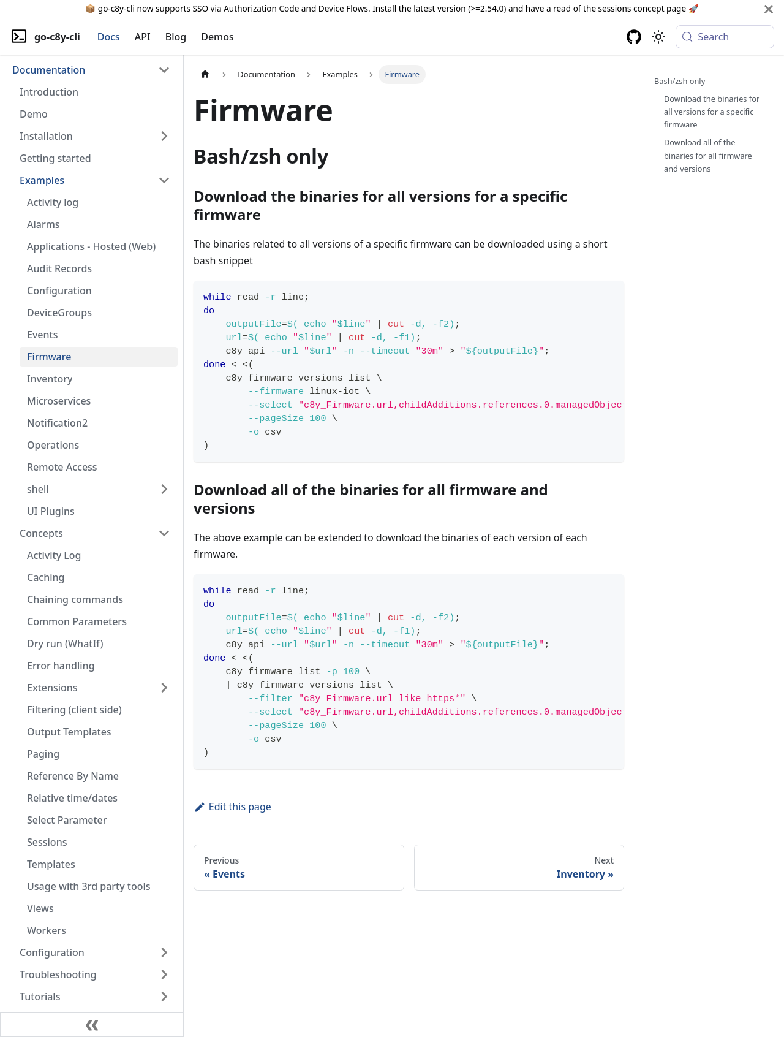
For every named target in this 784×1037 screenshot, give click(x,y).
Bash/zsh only (679, 80)
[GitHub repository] (634, 37)
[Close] (768, 9)
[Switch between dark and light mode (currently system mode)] (658, 37)
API (143, 37)
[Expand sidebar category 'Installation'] (164, 136)
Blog (175, 37)
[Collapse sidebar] (92, 1024)
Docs (108, 37)
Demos (217, 37)
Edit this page (232, 806)
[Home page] (205, 74)
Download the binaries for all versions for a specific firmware (712, 111)
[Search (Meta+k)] (725, 36)
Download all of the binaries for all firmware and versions (708, 155)
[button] (91, 70)
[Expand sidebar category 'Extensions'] (164, 687)
